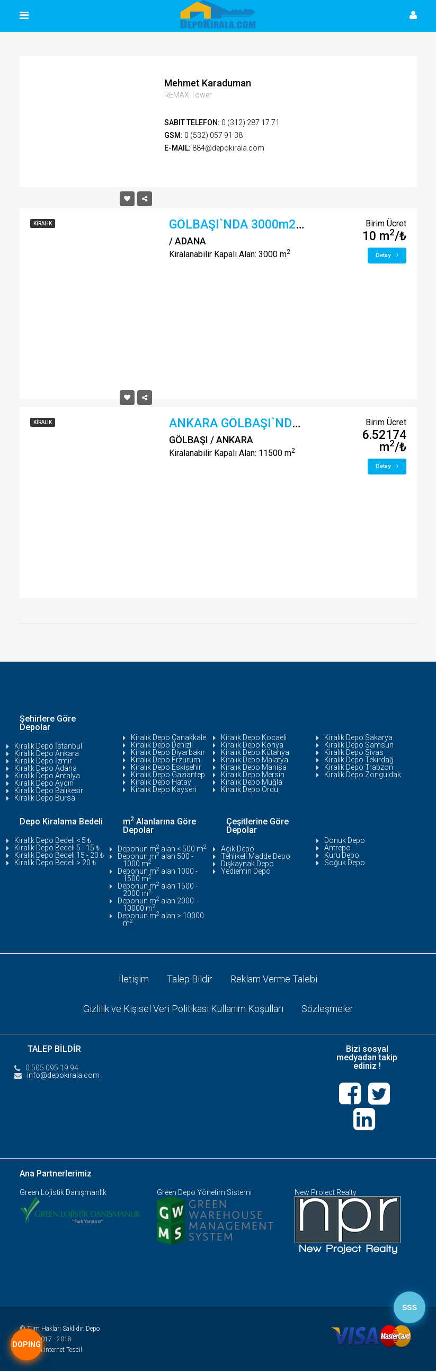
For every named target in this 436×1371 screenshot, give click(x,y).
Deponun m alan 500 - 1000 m (155, 860)
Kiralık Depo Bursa (44, 798)
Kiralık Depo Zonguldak (362, 774)
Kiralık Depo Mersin (252, 774)
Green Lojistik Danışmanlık (63, 1192)
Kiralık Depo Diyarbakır (168, 752)
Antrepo (337, 847)
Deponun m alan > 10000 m (161, 919)
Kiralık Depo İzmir (43, 761)
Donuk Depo (344, 840)
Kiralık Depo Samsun (359, 745)
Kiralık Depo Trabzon (358, 767)
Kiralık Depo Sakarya (358, 737)
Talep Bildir (189, 979)
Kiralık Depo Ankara (46, 753)
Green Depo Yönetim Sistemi (204, 1192)
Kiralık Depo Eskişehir (166, 767)
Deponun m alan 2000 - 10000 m (158, 904)
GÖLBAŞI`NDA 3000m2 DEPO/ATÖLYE (273, 224)
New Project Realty (326, 1192)
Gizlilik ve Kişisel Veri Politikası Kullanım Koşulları (183, 1008)
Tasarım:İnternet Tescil (51, 1350)
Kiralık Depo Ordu (249, 789)
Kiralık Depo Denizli (162, 745)
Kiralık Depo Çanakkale (168, 737)
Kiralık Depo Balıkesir (48, 790)
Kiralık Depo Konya (252, 745)
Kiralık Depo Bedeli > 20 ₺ (55, 862)
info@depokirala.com (63, 1075)
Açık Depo (237, 849)
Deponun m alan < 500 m (162, 849)
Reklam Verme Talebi (273, 979)
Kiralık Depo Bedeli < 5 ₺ (52, 840)
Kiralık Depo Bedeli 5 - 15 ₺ (57, 847)
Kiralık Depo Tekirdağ (359, 759)
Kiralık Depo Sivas (354, 752)
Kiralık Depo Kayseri (164, 789)
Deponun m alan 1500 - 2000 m (158, 890)
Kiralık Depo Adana (45, 768)
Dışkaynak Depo (247, 863)
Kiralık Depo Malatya (254, 759)
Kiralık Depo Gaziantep (168, 774)
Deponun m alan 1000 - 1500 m (158, 875)
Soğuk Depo (344, 862)
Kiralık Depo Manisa (254, 767)
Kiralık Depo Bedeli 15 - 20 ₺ (59, 855)
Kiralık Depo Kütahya (255, 752)
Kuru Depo (341, 855)
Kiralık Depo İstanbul (48, 746)
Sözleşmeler (327, 1008)
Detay (387, 255)
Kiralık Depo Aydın (44, 783)
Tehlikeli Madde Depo (255, 856)
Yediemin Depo (246, 871)
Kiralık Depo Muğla (251, 782)
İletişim (134, 979)
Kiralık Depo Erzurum (165, 759)
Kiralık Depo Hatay (161, 782)
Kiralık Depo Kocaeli (254, 737)
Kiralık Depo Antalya (47, 775)
